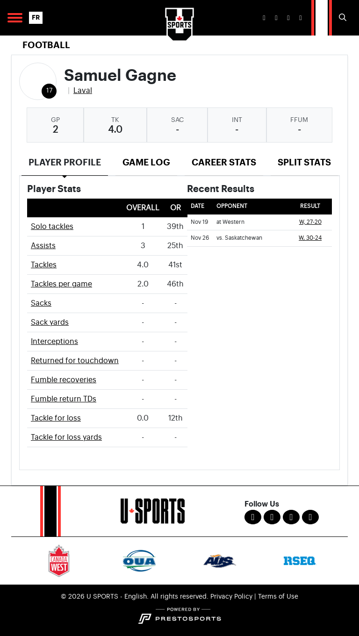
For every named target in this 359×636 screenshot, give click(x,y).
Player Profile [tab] (65, 162)
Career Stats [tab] (224, 162)
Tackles (44, 265)
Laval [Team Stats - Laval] (82, 90)
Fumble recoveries (63, 380)
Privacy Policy (231, 596)
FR (36, 17)
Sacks (41, 303)
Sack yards (50, 322)
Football (46, 45)
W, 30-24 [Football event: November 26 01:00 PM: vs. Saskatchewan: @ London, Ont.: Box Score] (310, 238)
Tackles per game (61, 284)
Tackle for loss (56, 418)
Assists (43, 246)
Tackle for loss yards (66, 437)
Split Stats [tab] (304, 162)
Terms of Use (278, 596)
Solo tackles (52, 226)
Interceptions (54, 341)
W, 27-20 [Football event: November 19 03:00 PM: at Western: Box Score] (310, 222)
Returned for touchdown (75, 360)
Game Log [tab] (146, 162)
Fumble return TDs (63, 399)
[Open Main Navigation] (15, 17)
